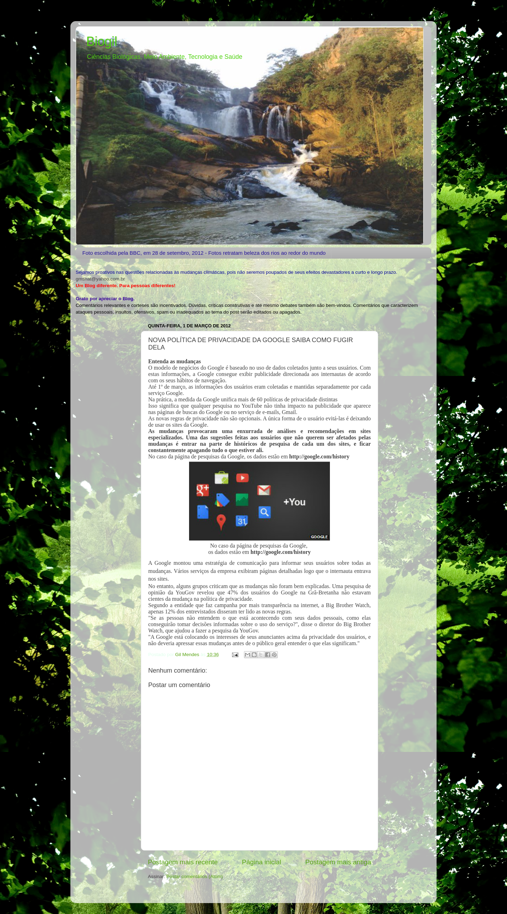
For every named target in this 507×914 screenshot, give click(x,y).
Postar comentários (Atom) (195, 876)
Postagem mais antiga (338, 862)
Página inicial (261, 862)
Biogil (101, 41)
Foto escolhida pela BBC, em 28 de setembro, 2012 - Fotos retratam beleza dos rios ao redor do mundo (204, 253)
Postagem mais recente (183, 862)
